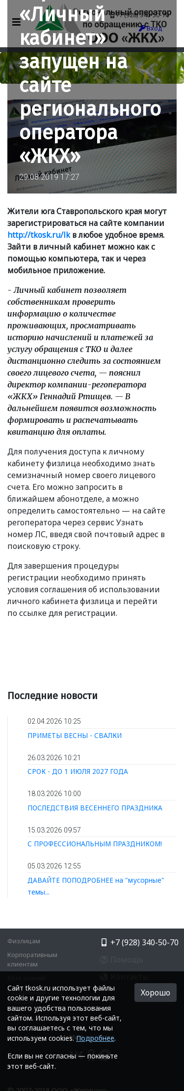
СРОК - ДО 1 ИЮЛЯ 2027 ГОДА (77, 771)
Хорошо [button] (155, 992)
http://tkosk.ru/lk (38, 234)
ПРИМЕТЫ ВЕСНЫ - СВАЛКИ (74, 735)
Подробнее (95, 1038)
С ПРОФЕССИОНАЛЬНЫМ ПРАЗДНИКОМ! (94, 843)
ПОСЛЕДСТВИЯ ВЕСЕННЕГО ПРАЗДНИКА (94, 807)
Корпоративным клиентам (32, 959)
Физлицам (23, 940)
